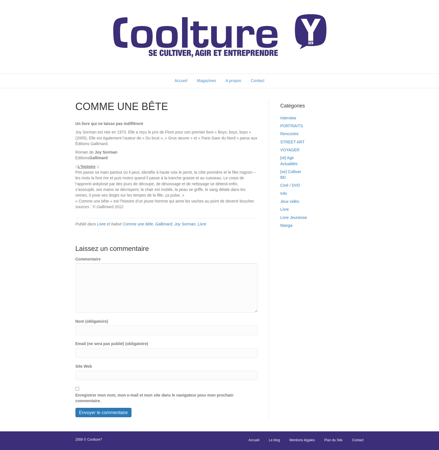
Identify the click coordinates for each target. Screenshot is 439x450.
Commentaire (88, 259)
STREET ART (292, 142)
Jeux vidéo (289, 201)
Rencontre (289, 134)
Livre (101, 224)
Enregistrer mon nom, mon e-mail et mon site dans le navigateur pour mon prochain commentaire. (154, 398)
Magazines (206, 80)
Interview (288, 118)
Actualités (289, 164)
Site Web (83, 366)
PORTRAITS (291, 126)
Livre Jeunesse (293, 217)
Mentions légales (302, 440)
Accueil (180, 80)
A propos (233, 80)
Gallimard (163, 224)
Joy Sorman (185, 224)
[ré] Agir (287, 158)
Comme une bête (138, 224)
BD (283, 177)
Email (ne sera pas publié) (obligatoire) (111, 343)
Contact (257, 80)
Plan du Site (333, 440)
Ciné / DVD (290, 185)
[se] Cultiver (290, 171)
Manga (286, 225)
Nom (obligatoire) (91, 321)
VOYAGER (290, 150)
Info (283, 193)
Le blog (274, 440)
